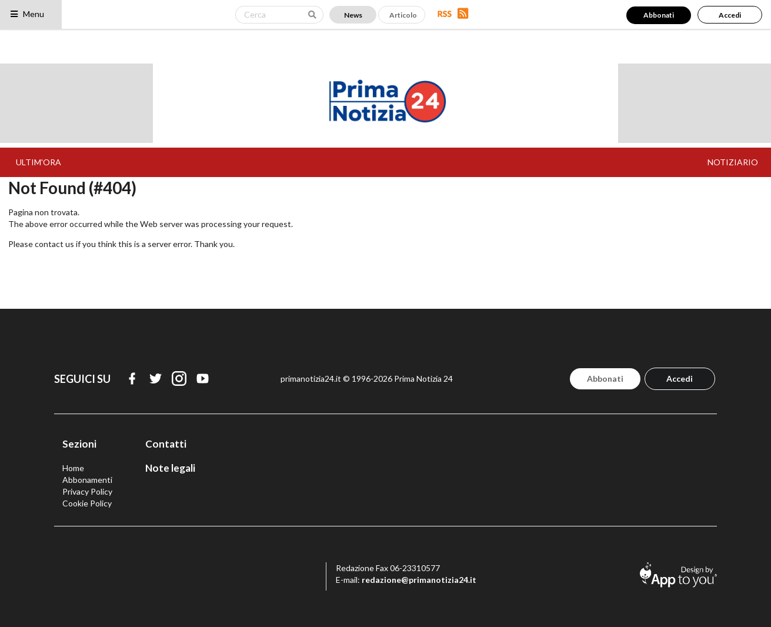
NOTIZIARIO (732, 162)
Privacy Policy (87, 491)
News (353, 15)
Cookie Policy (87, 503)
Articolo (403, 15)
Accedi (730, 15)
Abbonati (658, 15)
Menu (26, 14)
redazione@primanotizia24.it (419, 580)
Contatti (165, 444)
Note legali (170, 468)
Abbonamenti (87, 480)
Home (73, 468)
